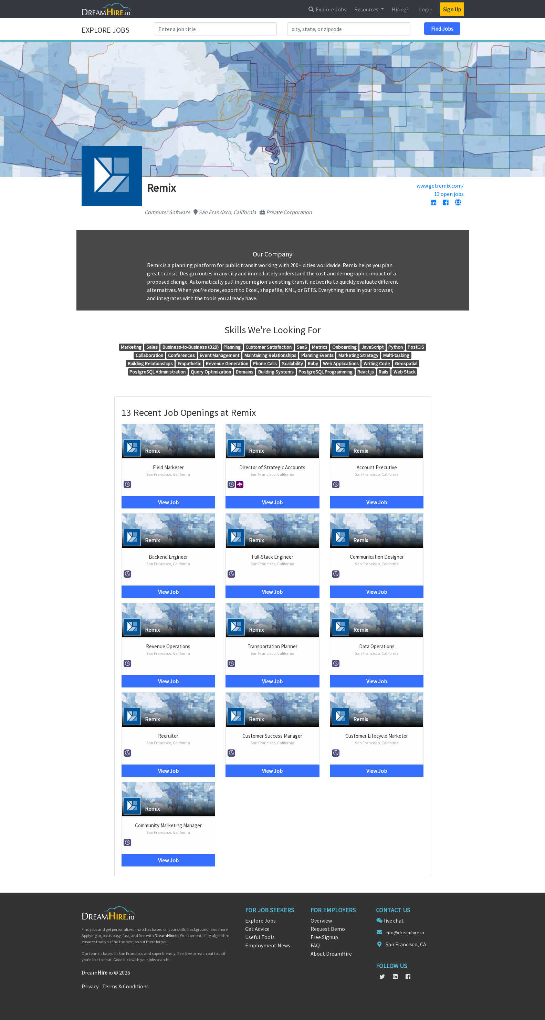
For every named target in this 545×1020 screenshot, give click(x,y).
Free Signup (324, 937)
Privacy (90, 986)
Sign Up (452, 9)
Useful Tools (260, 937)
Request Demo (328, 928)
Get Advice (257, 928)
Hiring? (400, 9)
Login (425, 9)
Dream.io (166, 935)
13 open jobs (449, 193)
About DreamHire (331, 953)
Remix (152, 450)
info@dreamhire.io (405, 932)
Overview (321, 920)
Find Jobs (442, 28)
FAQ (315, 945)
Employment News (267, 945)
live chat (394, 920)
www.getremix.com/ (440, 185)
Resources (366, 9)
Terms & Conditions (125, 986)
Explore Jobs (327, 9)
